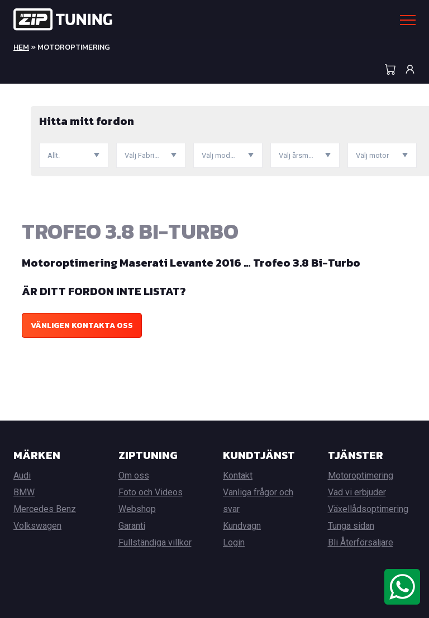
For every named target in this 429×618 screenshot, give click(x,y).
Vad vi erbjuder (357, 492)
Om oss (133, 475)
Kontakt (237, 475)
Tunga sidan (351, 525)
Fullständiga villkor (155, 542)
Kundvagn (242, 525)
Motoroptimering (360, 475)
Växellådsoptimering (368, 509)
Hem (21, 47)
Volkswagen (37, 525)
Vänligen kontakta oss (82, 325)
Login (234, 542)
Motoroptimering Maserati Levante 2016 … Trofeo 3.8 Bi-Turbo (191, 262)
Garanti (131, 525)
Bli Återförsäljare (360, 542)
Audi (22, 475)
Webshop (137, 509)
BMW (24, 492)
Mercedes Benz (44, 509)
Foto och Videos (150, 492)
